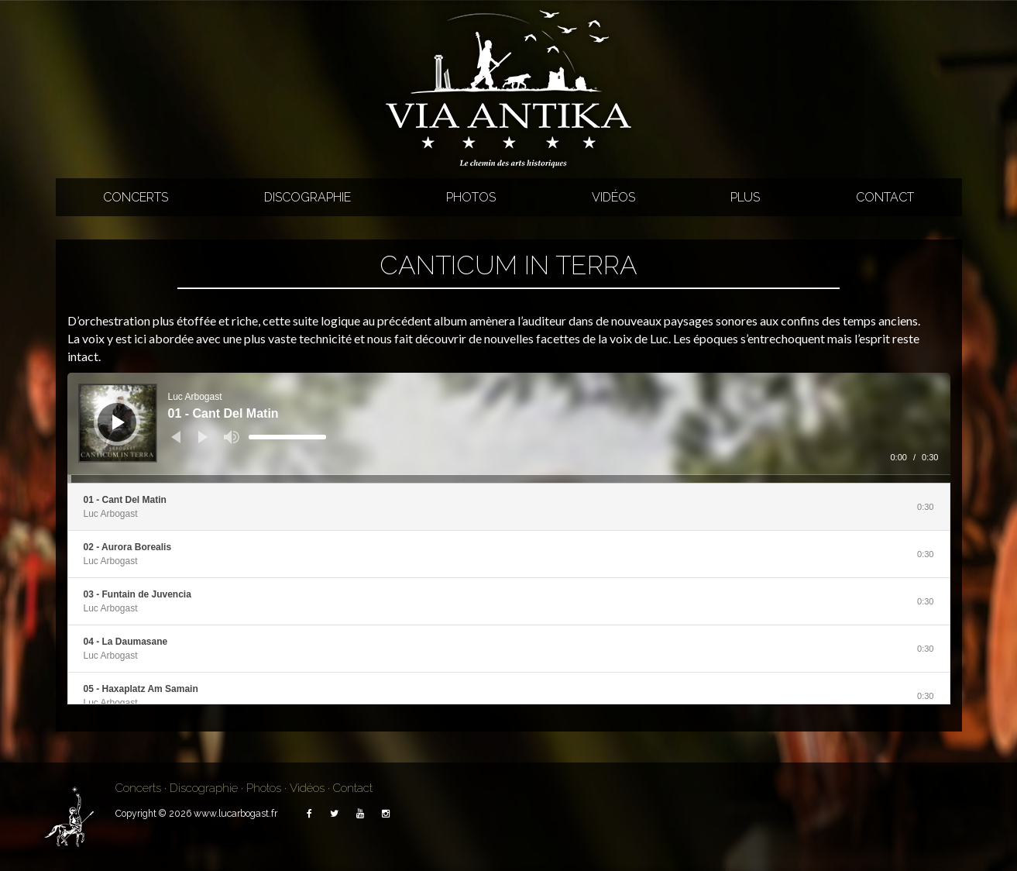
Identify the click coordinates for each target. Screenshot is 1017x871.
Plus (745, 197)
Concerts (135, 197)
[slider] (287, 437)
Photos (471, 197)
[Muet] (231, 437)
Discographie (307, 197)
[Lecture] (118, 422)
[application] (508, 428)
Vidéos (613, 197)
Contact (885, 197)
